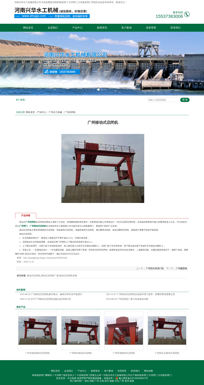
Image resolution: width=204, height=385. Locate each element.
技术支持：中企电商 (66, 378)
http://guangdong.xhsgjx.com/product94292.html (45, 258)
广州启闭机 (70, 112)
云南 (101, 381)
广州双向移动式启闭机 (80, 353)
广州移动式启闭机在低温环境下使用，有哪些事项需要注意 (140, 294)
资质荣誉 (151, 27)
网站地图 (148, 371)
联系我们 (176, 27)
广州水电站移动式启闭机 (37, 353)
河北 (117, 381)
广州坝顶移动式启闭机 (124, 353)
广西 (122, 381)
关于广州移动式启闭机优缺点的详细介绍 (45, 299)
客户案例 (126, 27)
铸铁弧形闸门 (61, 2)
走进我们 (53, 27)
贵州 (127, 381)
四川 (107, 381)
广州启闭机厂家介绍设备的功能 (127, 299)
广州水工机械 (55, 112)
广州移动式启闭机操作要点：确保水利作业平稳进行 (51, 294)
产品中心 (77, 27)
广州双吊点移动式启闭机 (167, 353)
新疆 (132, 381)
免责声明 (81, 378)
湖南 (91, 381)
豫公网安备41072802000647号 (131, 378)
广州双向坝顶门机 (154, 268)
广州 (97, 381)
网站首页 (28, 27)
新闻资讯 (102, 27)
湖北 (86, 381)
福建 (111, 381)
